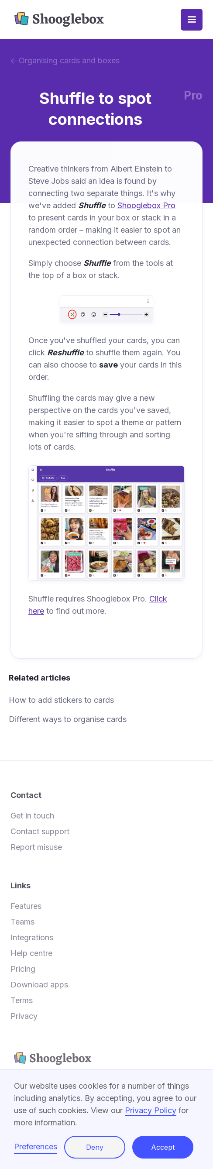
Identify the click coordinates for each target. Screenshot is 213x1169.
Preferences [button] (35, 1146)
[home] (95, 19)
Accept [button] (163, 1147)
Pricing (22, 969)
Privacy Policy (150, 1110)
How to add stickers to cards (61, 700)
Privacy (24, 1016)
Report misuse (36, 847)
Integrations (31, 937)
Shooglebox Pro (146, 205)
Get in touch (32, 815)
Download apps (39, 984)
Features (25, 906)
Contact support (39, 831)
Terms (21, 1000)
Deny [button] (94, 1147)
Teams (22, 922)
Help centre (31, 953)
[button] (192, 20)
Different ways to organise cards (68, 719)
